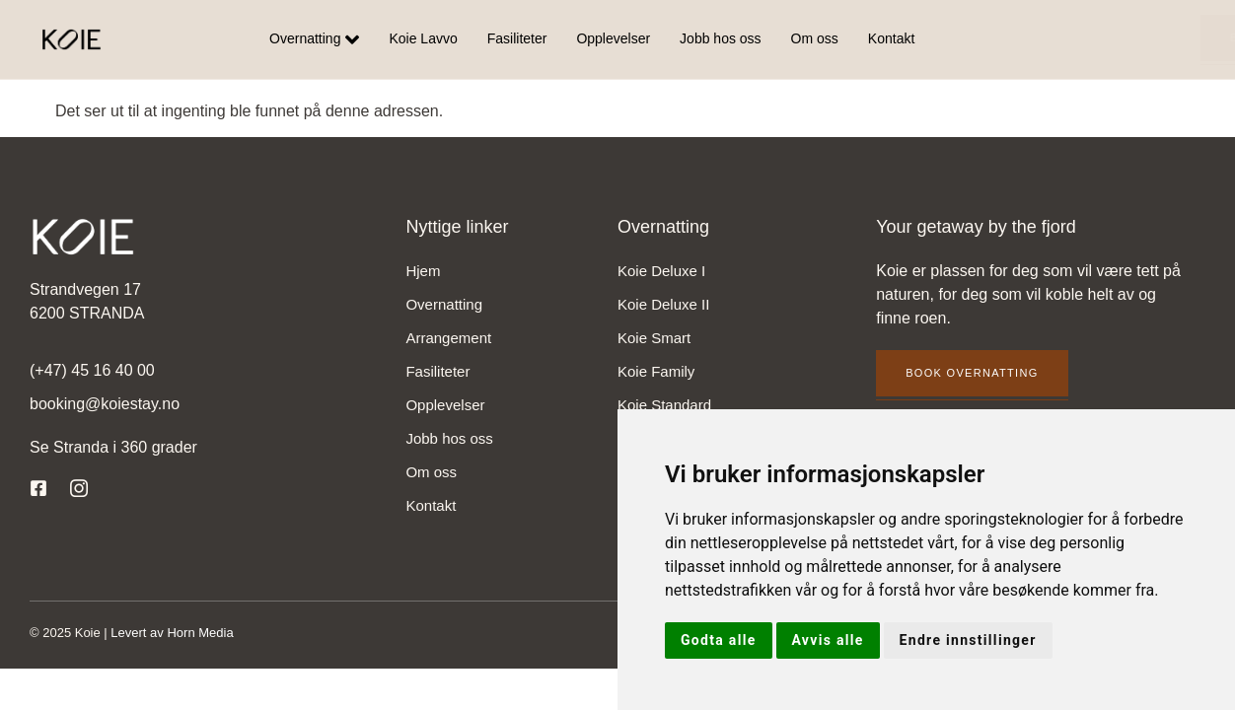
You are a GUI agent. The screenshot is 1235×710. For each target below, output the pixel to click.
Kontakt (891, 39)
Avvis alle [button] (828, 640)
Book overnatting (1120, 37)
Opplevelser (613, 39)
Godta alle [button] (719, 640)
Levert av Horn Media (171, 632)
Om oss (814, 39)
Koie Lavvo (423, 39)
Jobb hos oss (721, 39)
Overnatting (314, 39)
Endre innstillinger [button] (968, 640)
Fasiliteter (517, 39)
